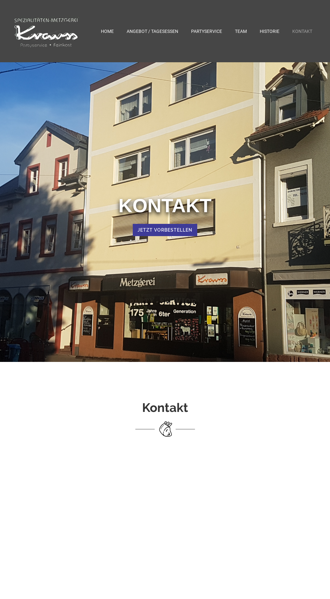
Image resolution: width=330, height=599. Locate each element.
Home (107, 31)
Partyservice (206, 31)
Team (241, 31)
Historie (269, 31)
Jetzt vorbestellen (165, 230)
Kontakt (302, 31)
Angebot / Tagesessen (152, 31)
